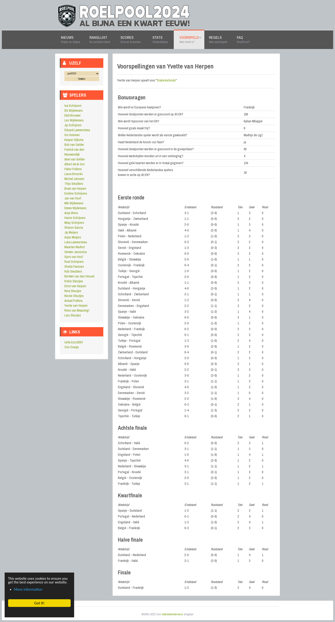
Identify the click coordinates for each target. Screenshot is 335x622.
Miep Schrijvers (74, 223)
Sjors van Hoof (73, 257)
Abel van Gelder (74, 159)
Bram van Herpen (75, 188)
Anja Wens (71, 213)
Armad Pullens (73, 301)
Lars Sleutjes (72, 315)
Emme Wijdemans (75, 208)
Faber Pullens (73, 169)
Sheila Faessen (74, 266)
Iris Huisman (72, 135)
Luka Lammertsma (75, 242)
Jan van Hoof (72, 198)
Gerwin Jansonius (75, 252)
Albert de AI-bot (74, 164)
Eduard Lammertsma (77, 130)
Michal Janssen (74, 179)
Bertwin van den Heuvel (79, 276)
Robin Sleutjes (73, 281)
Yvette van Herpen (76, 305)
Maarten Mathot (74, 247)
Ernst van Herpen (75, 286)
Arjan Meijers (72, 237)
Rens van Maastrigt (76, 310)
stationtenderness (172, 614)
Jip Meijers (71, 232)
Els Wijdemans (73, 110)
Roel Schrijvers (74, 262)
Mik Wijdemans (73, 203)
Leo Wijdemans (74, 120)
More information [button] (28, 589)
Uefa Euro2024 (73, 342)
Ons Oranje (71, 347)
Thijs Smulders (73, 184)
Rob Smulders (73, 271)
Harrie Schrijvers (74, 218)
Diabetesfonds (166, 80)
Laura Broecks (73, 174)
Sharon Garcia (73, 227)
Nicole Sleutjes (74, 296)
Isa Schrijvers (73, 106)
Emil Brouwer (72, 115)
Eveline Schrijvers (75, 193)
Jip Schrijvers (73, 125)
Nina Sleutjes (72, 291)
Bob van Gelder (74, 145)
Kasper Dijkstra (73, 140)
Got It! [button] (39, 603)
